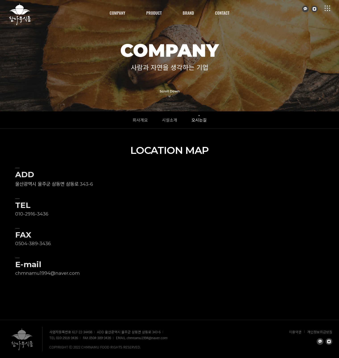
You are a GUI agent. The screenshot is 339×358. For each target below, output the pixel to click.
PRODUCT (154, 13)
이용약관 (295, 332)
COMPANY (117, 13)
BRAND (188, 13)
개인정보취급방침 (319, 332)
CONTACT (222, 13)
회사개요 (140, 120)
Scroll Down (170, 91)
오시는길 (199, 120)
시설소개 (169, 120)
